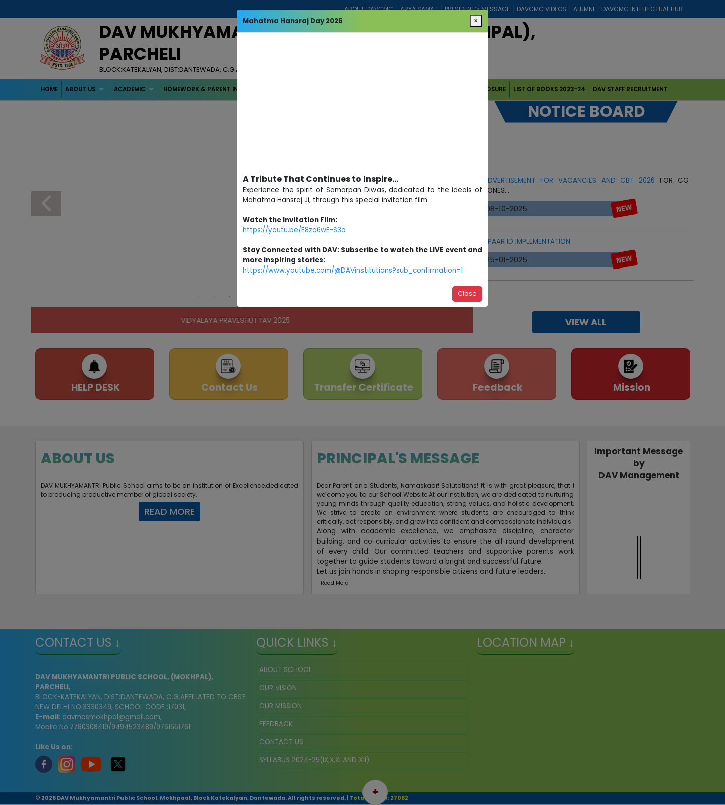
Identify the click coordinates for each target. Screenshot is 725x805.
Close (467, 293)
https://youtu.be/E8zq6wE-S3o (294, 230)
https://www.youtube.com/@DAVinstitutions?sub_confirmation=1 (353, 270)
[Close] (476, 21)
